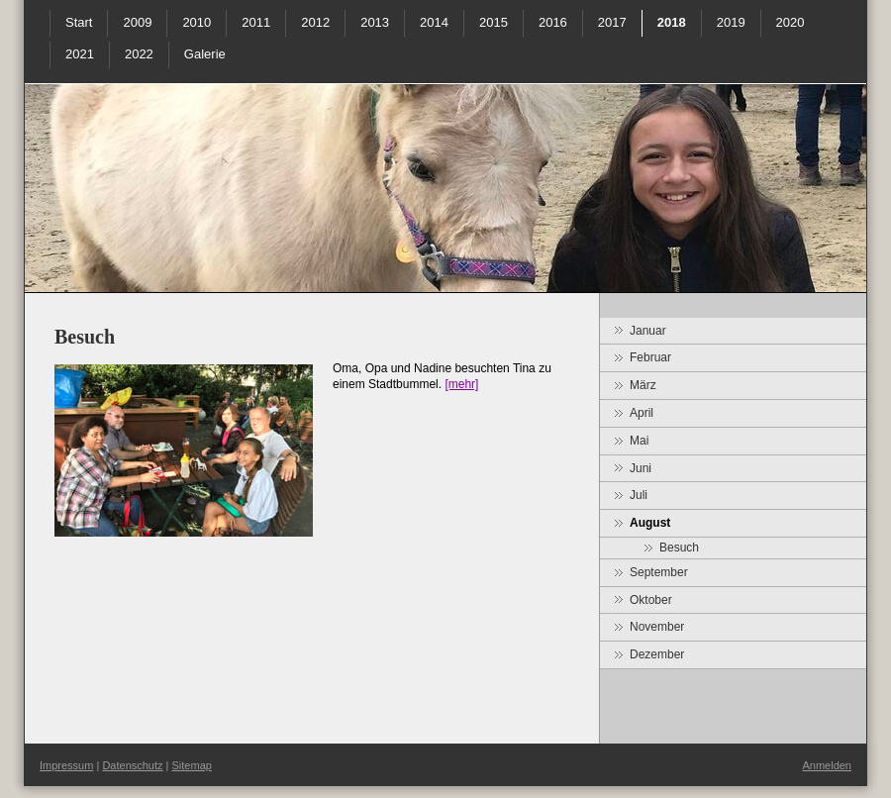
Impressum (66, 765)
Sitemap (192, 765)
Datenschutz (132, 765)
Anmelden (826, 765)
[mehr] (461, 384)
